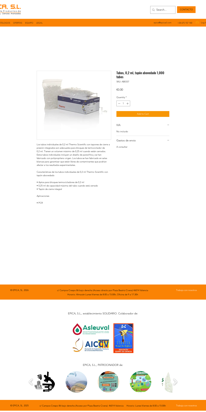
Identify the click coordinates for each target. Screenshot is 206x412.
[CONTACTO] (186, 9)
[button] (39, 23)
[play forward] (175, 381)
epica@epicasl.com (162, 22)
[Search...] (162, 10)
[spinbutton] (123, 103)
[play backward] (31, 381)
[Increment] (128, 103)
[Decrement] (119, 103)
